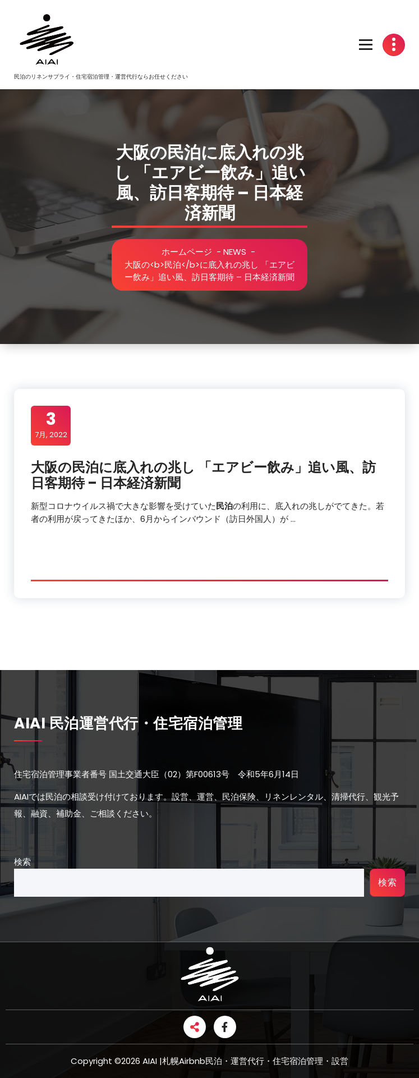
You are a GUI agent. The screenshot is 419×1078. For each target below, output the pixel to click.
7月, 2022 (51, 425)
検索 (22, 862)
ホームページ (187, 252)
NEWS (234, 252)
